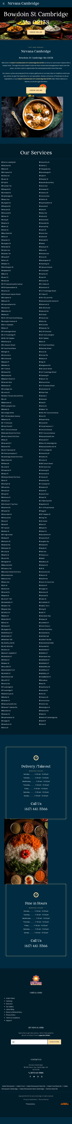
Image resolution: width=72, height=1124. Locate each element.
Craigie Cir (43, 589)
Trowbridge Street (9, 331)
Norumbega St (45, 172)
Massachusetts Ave (46, 436)
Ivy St (4, 399)
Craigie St (6, 721)
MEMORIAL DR (44, 667)
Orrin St (42, 694)
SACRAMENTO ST (8, 670)
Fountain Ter (7, 186)
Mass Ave (5, 199)
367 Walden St (44, 514)
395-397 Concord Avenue (48, 413)
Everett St (6, 592)
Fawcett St (43, 596)
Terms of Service (44, 1099)
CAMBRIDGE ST (45, 677)
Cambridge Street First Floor (12, 457)
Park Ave (42, 552)
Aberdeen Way (45, 616)
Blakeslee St (6, 403)
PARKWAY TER (7, 640)
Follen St (42, 599)
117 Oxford (6, 369)
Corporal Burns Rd (8, 304)
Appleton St (44, 504)
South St (42, 491)
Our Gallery (10, 1007)
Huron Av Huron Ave (46, 582)
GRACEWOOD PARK (46, 643)
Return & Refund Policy (14, 1012)
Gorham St (6, 484)
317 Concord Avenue (9, 430)
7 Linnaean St (44, 484)
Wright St (5, 352)
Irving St (5, 220)
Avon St (42, 416)
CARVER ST (6, 673)
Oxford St (43, 216)
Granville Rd (44, 223)
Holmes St (43, 274)
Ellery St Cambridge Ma (48, 443)
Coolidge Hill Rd (8, 413)
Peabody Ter (44, 328)
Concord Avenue (45, 430)
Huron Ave (43, 186)
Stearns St (43, 565)
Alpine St (5, 223)
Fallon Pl (5, 474)
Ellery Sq (42, 321)
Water (42, 558)
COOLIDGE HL (44, 633)
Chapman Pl (6, 470)
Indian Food (21, 1086)
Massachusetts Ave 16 (47, 447)
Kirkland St (43, 545)
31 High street (7, 535)
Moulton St (6, 541)
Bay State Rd (7, 233)
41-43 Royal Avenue (46, 508)
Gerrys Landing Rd (8, 162)
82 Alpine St (6, 298)
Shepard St (6, 189)
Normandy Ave (7, 575)
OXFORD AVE (44, 636)
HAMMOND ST (7, 602)
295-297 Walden (8, 338)
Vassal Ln (43, 396)
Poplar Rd (5, 511)
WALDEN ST (6, 619)
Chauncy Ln (43, 555)
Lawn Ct (5, 277)
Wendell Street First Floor (11, 433)
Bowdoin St (6, 711)
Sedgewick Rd (44, 365)
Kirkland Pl (6, 626)
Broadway (43, 680)
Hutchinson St (44, 389)
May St (4, 440)
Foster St (43, 460)
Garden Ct (6, 700)
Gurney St (6, 291)
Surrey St (43, 406)
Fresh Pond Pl (7, 426)
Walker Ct (5, 264)
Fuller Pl (42, 176)
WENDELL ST (44, 673)
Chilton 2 (43, 166)
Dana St (42, 210)
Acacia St (5, 491)
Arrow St (42, 352)
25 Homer (43, 521)
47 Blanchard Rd (45, 501)
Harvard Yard (7, 382)
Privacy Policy (10, 1015)
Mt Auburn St (7, 172)
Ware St (42, 714)
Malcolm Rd (43, 311)
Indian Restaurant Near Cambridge (32, 1089)
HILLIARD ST (6, 667)
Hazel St (5, 494)
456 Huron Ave (45, 467)
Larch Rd (5, 558)
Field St (42, 403)
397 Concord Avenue (47, 433)
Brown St (43, 250)
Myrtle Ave (43, 579)
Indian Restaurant (8, 1086)
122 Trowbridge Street (47, 372)
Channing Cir (44, 264)
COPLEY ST (6, 612)
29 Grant (43, 315)
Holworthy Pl (44, 538)
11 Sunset (5, 528)
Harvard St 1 (44, 440)
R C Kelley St (44, 284)
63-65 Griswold (45, 331)
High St (42, 362)
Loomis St (6, 392)
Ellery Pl (5, 328)
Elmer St (5, 216)
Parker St (43, 531)
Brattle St (5, 409)
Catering (9, 1001)
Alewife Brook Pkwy (46, 182)
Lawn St (5, 179)
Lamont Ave (44, 494)
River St (42, 524)
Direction (9, 1004)
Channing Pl (43, 375)
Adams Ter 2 (44, 606)
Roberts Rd (43, 711)
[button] (36, 32)
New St (5, 237)
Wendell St (43, 240)
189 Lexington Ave (8, 406)
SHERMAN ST (44, 660)
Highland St (6, 270)
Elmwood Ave (44, 382)
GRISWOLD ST (7, 633)
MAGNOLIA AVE (7, 677)
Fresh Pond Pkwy (45, 629)
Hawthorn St (6, 724)
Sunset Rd (6, 447)
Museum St (43, 247)
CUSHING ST (44, 623)
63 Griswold (6, 359)
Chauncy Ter (7, 568)
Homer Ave (43, 704)
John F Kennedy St (8, 450)
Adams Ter (6, 606)
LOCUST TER (7, 599)
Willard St (5, 463)
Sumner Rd (6, 508)
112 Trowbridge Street (47, 291)
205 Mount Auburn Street (11, 294)
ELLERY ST (6, 680)
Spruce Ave (6, 579)
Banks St (5, 616)
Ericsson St (43, 281)
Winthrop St (6, 342)
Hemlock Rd (44, 480)
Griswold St (6, 213)
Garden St (6, 240)
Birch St (5, 274)
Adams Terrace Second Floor (12, 396)
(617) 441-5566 (36, 1073)
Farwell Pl (5, 257)
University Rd (44, 572)
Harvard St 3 (6, 443)
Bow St (42, 342)
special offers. (44, 1035)
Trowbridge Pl (7, 690)
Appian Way (6, 609)
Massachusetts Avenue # (49, 301)
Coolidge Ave (7, 389)
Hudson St (43, 487)
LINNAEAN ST (7, 656)
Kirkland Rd (6, 372)
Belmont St (6, 419)
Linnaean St (43, 189)
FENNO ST (6, 660)
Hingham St (6, 562)
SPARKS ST (43, 653)
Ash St (4, 480)
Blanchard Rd (7, 565)
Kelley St (5, 315)
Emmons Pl (6, 497)
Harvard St (43, 206)
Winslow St (6, 386)
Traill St (5, 182)
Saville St (43, 548)
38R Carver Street (46, 463)
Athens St (6, 501)
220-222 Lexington (46, 335)
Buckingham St (45, 260)
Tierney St (43, 477)
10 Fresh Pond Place (46, 345)
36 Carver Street (45, 369)
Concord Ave (44, 196)
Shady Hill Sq (44, 419)
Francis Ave (43, 318)
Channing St (44, 470)
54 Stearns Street (8, 345)
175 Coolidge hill (45, 450)
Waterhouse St (7, 694)
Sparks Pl (5, 362)
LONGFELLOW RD (8, 643)
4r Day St (5, 552)
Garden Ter (6, 254)
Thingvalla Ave (44, 169)
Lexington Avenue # (9, 321)
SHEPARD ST (44, 663)
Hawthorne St (44, 687)
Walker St (5, 663)
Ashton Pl (43, 585)
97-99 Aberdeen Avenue (11, 416)
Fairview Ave (44, 254)
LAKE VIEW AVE (7, 646)
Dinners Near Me (52, 1089)
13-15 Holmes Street (47, 386)
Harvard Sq (43, 226)
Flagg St (42, 511)
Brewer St (6, 301)
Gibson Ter (43, 379)
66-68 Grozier (44, 308)
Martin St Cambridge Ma (48, 717)
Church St (6, 308)
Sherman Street (45, 348)
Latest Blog (10, 1009)
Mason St (43, 359)
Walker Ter (43, 409)
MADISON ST (44, 650)
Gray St (5, 521)
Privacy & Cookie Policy (30, 1099)
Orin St (4, 585)
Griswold (43, 399)
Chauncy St (43, 193)
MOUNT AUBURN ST (9, 653)
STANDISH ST (44, 602)
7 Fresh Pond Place (9, 348)
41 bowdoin (43, 270)
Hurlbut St (43, 457)
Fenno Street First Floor (10, 436)
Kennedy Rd (6, 375)
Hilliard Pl (5, 538)
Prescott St (6, 518)
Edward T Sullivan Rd (9, 707)
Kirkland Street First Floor (11, 477)
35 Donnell (43, 325)
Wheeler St (43, 179)
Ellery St (5, 226)
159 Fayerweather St (9, 287)
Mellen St (5, 531)
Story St (5, 728)
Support (9, 1020)
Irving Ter (43, 518)
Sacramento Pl (44, 535)
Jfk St (41, 568)
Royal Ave (5, 487)
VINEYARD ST (7, 636)
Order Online (10, 998)
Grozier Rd (43, 355)
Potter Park (43, 392)
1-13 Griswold (7, 423)
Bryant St (43, 528)
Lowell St (5, 467)
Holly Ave (5, 281)
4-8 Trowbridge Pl (8, 335)
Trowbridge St (7, 687)
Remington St (44, 707)
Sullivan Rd (6, 545)
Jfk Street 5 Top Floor (10, 504)
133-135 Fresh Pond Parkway (12, 318)
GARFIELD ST (44, 670)
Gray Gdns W (7, 514)
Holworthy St (44, 162)
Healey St (43, 619)
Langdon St (6, 203)
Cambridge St (7, 196)
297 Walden (44, 338)
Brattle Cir (6, 365)
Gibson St (43, 575)
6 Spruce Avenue (45, 267)
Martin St (5, 555)
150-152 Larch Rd (45, 298)
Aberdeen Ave (44, 656)
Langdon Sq (44, 541)
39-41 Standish (7, 325)
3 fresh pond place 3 (9, 453)
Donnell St (43, 423)
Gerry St (5, 260)
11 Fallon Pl (43, 294)
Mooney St (43, 592)
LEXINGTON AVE (45, 640)
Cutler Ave (6, 250)
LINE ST (42, 612)
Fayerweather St (45, 203)
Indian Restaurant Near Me (36, 1086)
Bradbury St (43, 562)
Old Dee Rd (6, 166)
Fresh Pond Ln (44, 626)
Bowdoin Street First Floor (11, 572)
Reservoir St (44, 304)
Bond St (5, 169)
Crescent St (44, 474)
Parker (42, 243)
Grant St (5, 230)
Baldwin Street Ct (8, 379)
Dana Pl (5, 524)
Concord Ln (6, 355)
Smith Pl (42, 721)
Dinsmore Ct (44, 287)
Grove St (42, 257)
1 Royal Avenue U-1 (46, 426)
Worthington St (7, 267)
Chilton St (6, 176)
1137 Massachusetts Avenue (12, 284)
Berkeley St (6, 311)
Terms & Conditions (13, 1018)
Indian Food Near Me (54, 1086)
